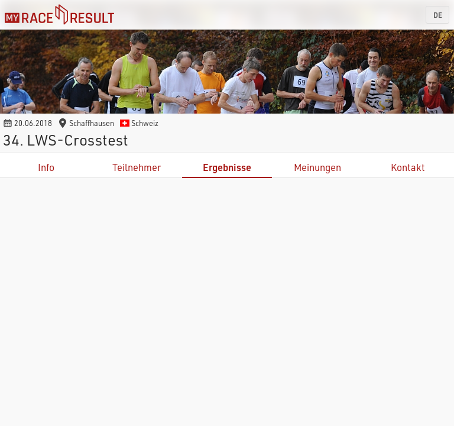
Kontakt (408, 167)
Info (46, 167)
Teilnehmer (136, 167)
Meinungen (317, 167)
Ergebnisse (227, 167)
